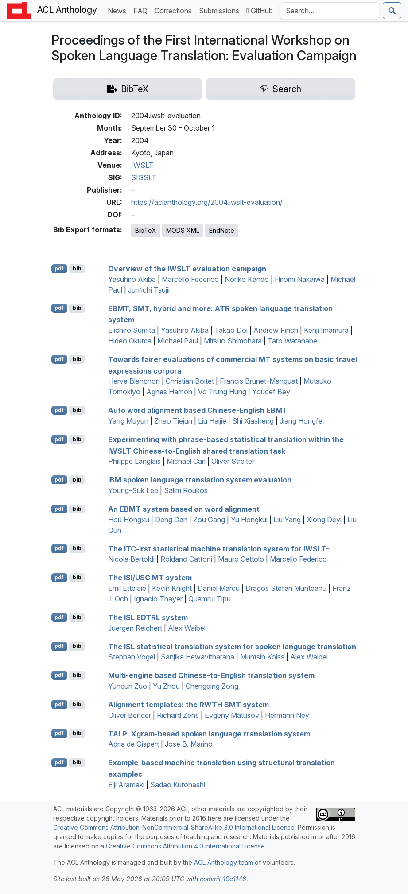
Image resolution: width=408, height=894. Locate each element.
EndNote (221, 230)
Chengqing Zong (212, 686)
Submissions (221, 10)
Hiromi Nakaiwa (300, 279)
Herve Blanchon (134, 381)
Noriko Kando (247, 279)
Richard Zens (178, 715)
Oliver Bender (129, 715)
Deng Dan (171, 519)
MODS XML (182, 230)
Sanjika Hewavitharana (197, 656)
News (119, 10)
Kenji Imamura (326, 330)
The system (148, 617)
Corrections (175, 10)
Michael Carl (186, 461)
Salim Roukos (186, 490)
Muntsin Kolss (262, 656)
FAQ (142, 10)
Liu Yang (287, 519)
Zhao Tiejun (173, 420)
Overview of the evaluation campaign (187, 268)
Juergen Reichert (135, 628)
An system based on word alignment (184, 509)
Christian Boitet (190, 381)
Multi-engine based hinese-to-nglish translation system (211, 675)
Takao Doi (231, 330)
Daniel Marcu (219, 588)
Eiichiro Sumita (131, 330)
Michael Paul (177, 340)
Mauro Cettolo (241, 559)
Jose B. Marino (189, 744)
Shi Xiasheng (253, 420)
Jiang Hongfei (302, 420)
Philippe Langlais (134, 461)
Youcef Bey (271, 391)
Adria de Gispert (133, 744)
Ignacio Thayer (158, 598)
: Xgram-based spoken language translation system (209, 733)
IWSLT (142, 165)
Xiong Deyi (324, 519)
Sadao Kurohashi (177, 784)
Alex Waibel (187, 628)
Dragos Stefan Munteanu (285, 588)
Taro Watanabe (292, 340)
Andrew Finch (275, 330)
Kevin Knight (172, 588)
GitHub (259, 10)
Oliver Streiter (232, 461)
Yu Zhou (166, 686)
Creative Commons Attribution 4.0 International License (185, 846)
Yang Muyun (128, 420)
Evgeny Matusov (232, 715)
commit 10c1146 (223, 878)
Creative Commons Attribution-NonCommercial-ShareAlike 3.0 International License (174, 827)
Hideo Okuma (130, 340)
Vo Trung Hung (222, 391)
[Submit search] (392, 10)
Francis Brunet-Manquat (259, 381)
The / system (150, 577)
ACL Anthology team (223, 862)
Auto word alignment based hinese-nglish (198, 410)
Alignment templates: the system (188, 704)
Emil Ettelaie (127, 588)
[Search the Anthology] (329, 10)
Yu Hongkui (249, 519)
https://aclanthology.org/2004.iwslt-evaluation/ (207, 202)
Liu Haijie (212, 420)
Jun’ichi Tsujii (149, 289)
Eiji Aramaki (126, 784)
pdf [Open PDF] (59, 268)
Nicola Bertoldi (131, 559)
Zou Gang (209, 519)
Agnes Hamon (169, 391)
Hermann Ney (287, 715)
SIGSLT (143, 177)
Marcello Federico (190, 279)
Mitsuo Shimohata (233, 340)
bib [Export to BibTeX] (77, 268)
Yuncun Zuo (127, 686)
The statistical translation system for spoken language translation (232, 646)
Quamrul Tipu (209, 598)
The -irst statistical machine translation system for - (218, 548)
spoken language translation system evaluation (199, 479)
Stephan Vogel (131, 656)
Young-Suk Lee (133, 490)
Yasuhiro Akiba (132, 279)
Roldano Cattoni (186, 559)
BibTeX (145, 230)
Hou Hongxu (128, 519)
